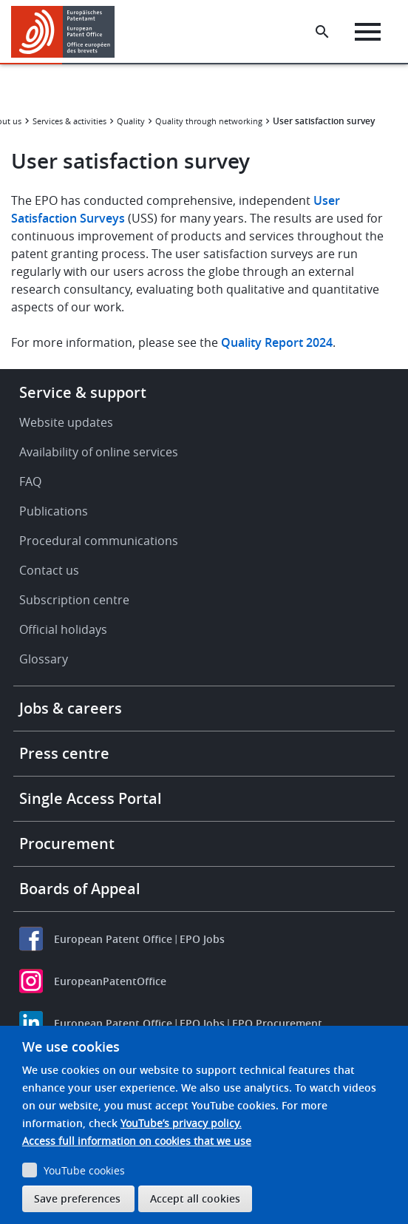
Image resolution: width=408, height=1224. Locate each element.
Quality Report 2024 (277, 342)
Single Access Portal (90, 798)
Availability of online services (98, 452)
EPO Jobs (202, 939)
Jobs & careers (70, 708)
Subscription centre (74, 600)
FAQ (30, 481)
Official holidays (63, 629)
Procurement (67, 843)
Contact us (49, 570)
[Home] (68, 32)
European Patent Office (113, 939)
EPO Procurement (277, 1023)
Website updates (66, 422)
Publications (53, 511)
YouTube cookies (84, 1170)
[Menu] (367, 32)
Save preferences (77, 1198)
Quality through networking (208, 120)
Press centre (64, 753)
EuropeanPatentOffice (110, 981)
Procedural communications (98, 540)
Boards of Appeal (79, 889)
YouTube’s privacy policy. (181, 1123)
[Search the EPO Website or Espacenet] (322, 31)
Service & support (82, 392)
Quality (131, 120)
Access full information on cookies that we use (136, 1141)
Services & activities (69, 120)
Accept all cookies (195, 1198)
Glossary (43, 659)
